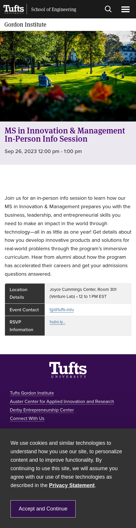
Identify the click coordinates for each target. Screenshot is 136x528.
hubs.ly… (57, 322)
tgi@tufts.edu (62, 309)
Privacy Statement (72, 485)
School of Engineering (53, 9)
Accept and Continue (43, 509)
